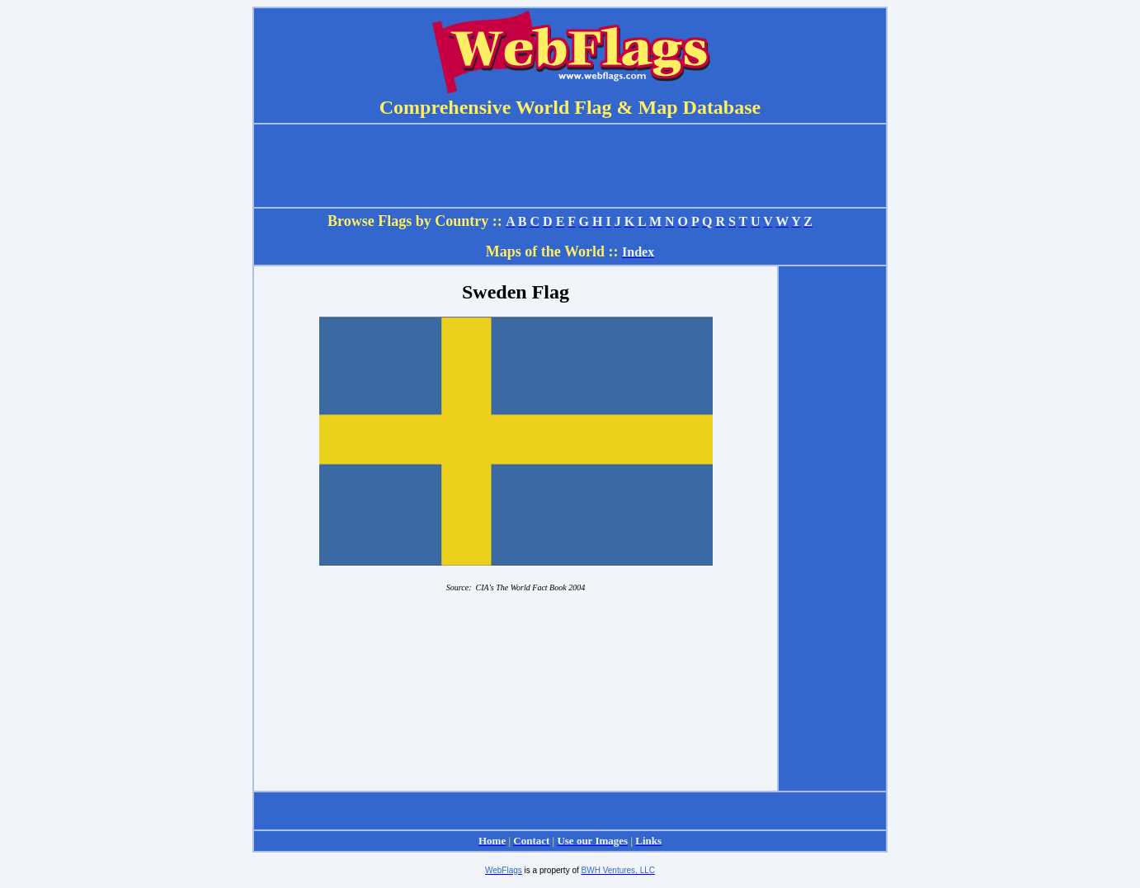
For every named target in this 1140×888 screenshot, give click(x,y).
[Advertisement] (832, 528)
